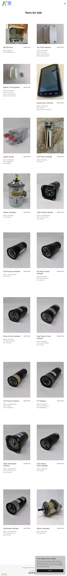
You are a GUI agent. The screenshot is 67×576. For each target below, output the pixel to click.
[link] (7, 4)
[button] (64, 3)
